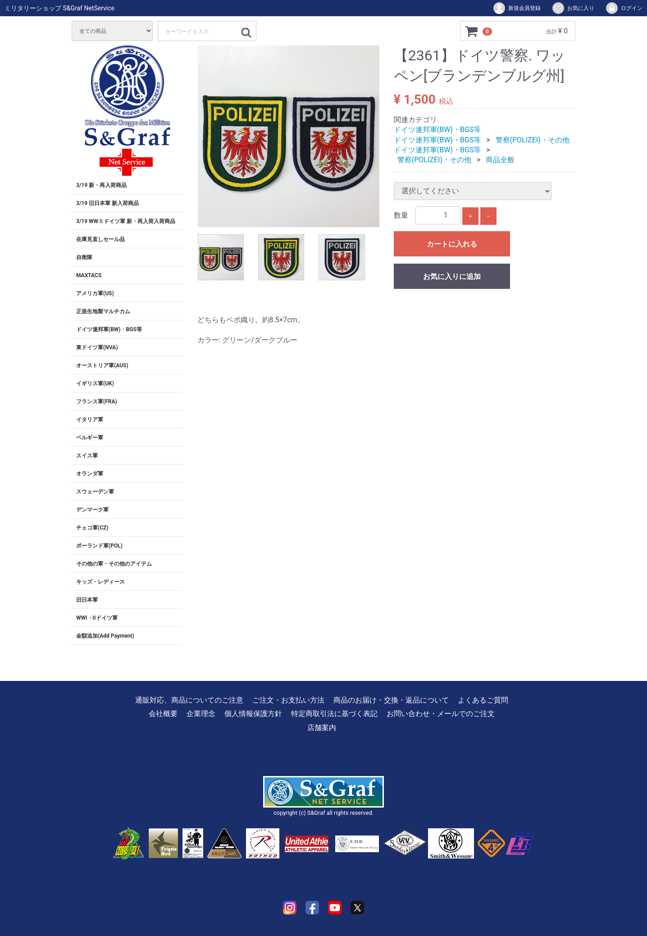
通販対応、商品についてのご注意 (189, 700)
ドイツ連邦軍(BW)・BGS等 (109, 329)
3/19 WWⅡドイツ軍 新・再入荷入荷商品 (125, 221)
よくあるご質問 (483, 700)
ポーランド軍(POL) (99, 546)
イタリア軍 (89, 419)
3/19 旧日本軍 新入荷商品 (107, 203)
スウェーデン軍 (95, 492)
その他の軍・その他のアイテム (114, 564)
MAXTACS (88, 275)
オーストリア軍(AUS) (102, 365)
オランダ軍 (89, 473)
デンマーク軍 (92, 510)
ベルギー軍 (89, 437)
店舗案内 (321, 727)
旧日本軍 (87, 600)
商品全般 (500, 159)
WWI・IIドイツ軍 (97, 618)
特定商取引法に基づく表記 (334, 713)
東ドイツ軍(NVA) (97, 347)
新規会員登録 (516, 8)
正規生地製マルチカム (103, 311)
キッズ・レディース (100, 582)
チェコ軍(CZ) (92, 528)
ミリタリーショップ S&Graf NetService (59, 8)
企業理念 (201, 713)
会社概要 (163, 713)
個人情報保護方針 (253, 713)
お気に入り (572, 8)
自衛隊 (84, 257)
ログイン (623, 8)
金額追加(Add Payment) (105, 636)
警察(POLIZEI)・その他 (533, 140)
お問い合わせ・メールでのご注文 (441, 713)
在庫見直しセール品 (100, 239)
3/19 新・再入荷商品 (101, 185)
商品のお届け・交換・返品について (391, 700)
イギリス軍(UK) (95, 383)
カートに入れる (452, 244)
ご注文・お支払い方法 (288, 700)
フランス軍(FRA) (96, 401)
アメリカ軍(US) (95, 293)
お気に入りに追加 (452, 276)
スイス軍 (87, 455)
